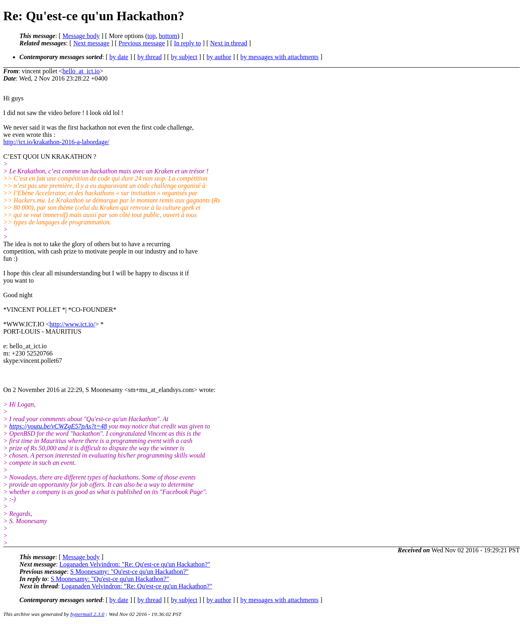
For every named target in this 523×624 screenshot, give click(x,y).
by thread (150, 56)
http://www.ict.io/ (72, 324)
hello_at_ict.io (81, 71)
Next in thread (228, 43)
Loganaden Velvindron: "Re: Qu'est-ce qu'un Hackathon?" (135, 564)
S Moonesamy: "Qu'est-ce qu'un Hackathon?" (129, 571)
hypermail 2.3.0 (87, 614)
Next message (91, 43)
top (151, 35)
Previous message (142, 43)
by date (118, 56)
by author (218, 56)
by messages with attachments (279, 56)
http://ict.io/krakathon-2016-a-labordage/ (56, 141)
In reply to (187, 43)
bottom (168, 35)
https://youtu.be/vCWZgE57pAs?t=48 (58, 426)
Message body (81, 35)
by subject (184, 56)
